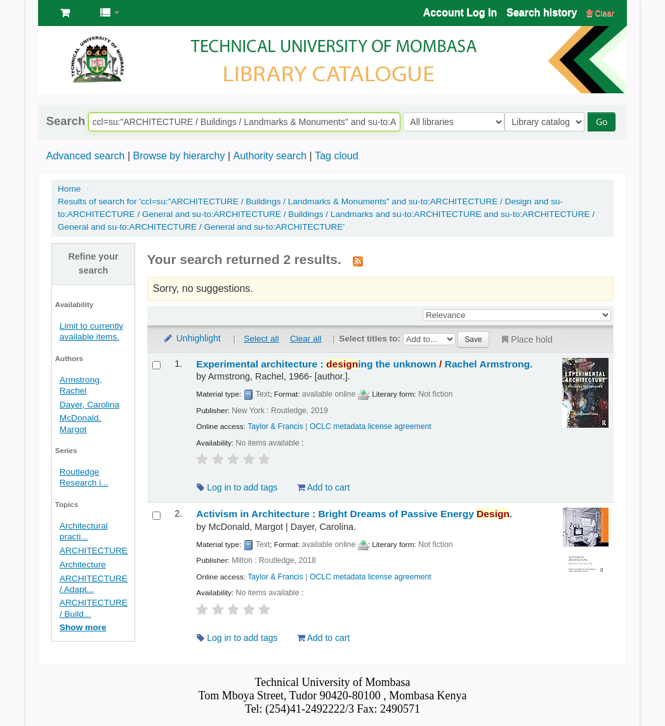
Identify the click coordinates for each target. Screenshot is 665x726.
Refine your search (93, 263)
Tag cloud (337, 155)
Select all (261, 338)
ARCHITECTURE (94, 550)
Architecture (83, 564)
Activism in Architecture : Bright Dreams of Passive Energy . (354, 513)
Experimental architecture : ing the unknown (364, 364)
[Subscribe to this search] (358, 260)
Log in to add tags (237, 487)
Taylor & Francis (275, 426)
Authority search (269, 155)
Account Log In (460, 12)
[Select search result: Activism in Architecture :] (156, 516)
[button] (65, 12)
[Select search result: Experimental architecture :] (156, 365)
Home (69, 189)
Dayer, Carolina (89, 404)
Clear (600, 13)
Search (65, 121)
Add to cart (323, 487)
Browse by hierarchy (179, 155)
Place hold (525, 339)
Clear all (306, 338)
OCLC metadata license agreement (370, 426)
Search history (541, 12)
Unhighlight (191, 338)
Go (604, 122)
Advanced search (85, 155)
